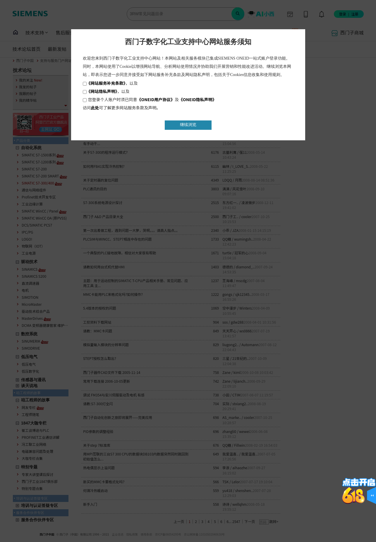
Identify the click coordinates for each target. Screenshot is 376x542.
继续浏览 (188, 124)
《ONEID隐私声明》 (198, 99)
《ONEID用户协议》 (156, 99)
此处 (95, 108)
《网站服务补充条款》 (106, 83)
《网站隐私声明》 (102, 91)
